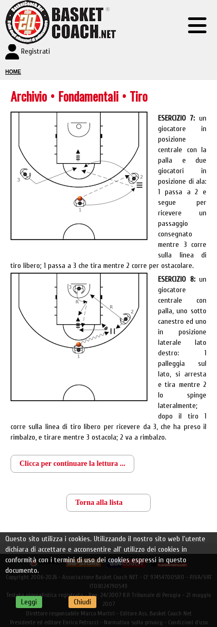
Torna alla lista (99, 502)
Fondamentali (90, 95)
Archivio (29, 95)
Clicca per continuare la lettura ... (72, 463)
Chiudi (82, 602)
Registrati (35, 51)
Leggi (29, 602)
